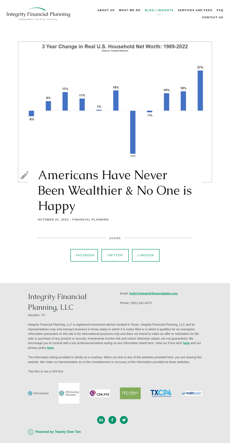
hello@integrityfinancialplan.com (153, 293)
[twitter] (124, 420)
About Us (106, 10)
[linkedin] (101, 420)
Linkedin (146, 255)
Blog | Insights (159, 10)
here (186, 343)
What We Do (130, 10)
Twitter (115, 255)
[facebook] (112, 420)
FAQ (220, 10)
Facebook (85, 255)
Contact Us (212, 17)
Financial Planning (90, 219)
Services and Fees (195, 10)
